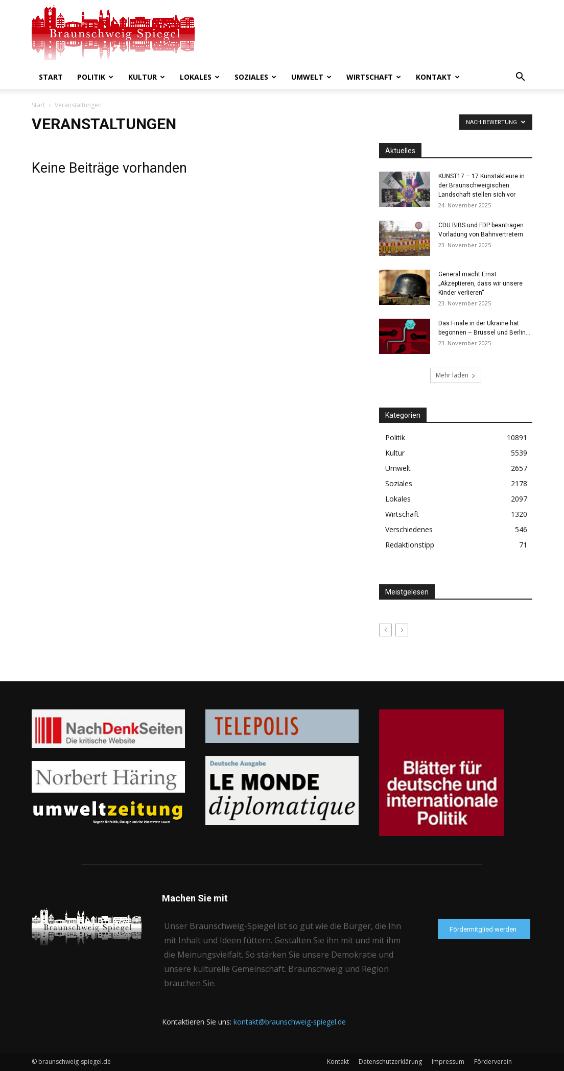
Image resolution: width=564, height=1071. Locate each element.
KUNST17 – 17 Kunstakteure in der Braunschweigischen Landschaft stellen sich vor (481, 185)
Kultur (146, 77)
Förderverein (493, 1061)
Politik (95, 77)
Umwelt (311, 77)
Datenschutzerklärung (390, 1061)
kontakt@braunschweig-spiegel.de (289, 1022)
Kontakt (438, 77)
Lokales (200, 77)
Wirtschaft (373, 77)
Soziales (255, 77)
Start (51, 77)
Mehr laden (456, 375)
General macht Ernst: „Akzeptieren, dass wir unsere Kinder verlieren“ (480, 283)
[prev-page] (385, 630)
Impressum (448, 1061)
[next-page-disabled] (401, 630)
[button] (520, 78)
